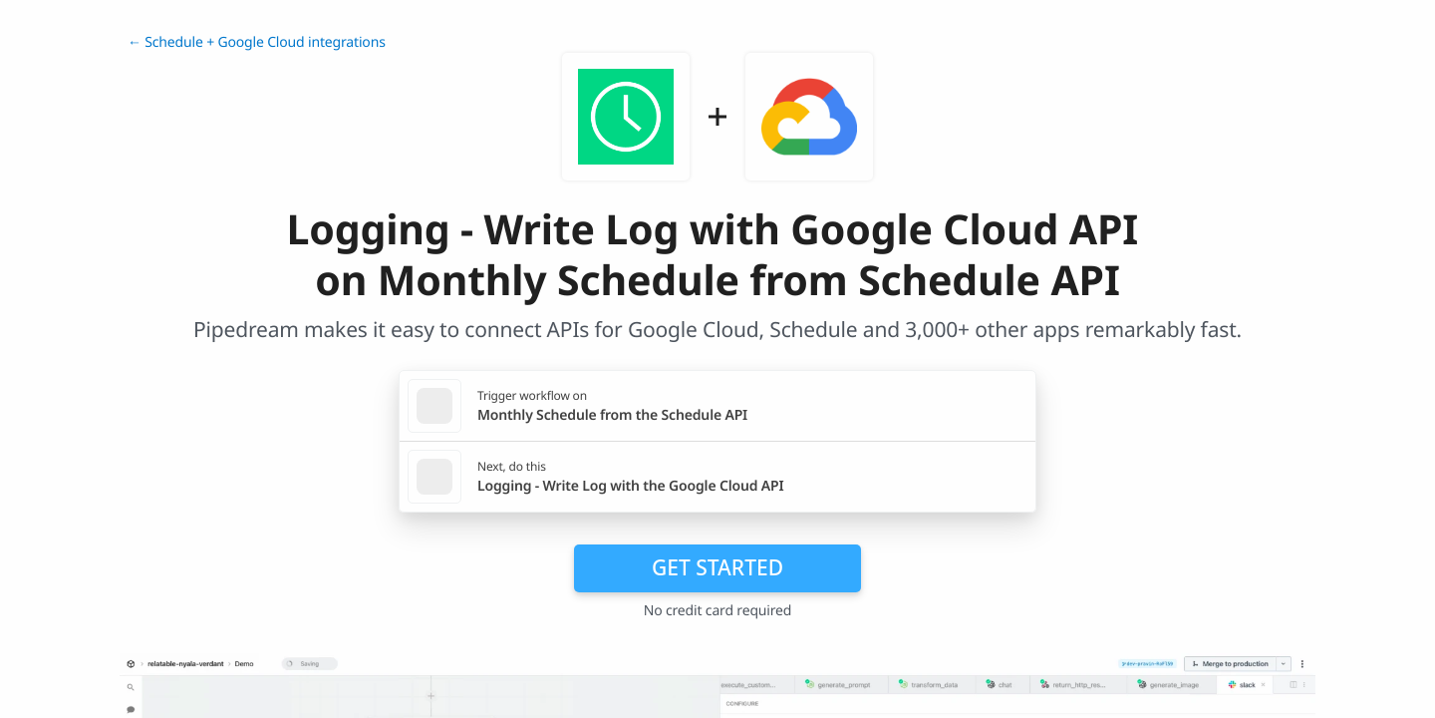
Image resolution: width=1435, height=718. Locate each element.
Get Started (717, 567)
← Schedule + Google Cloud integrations (257, 42)
